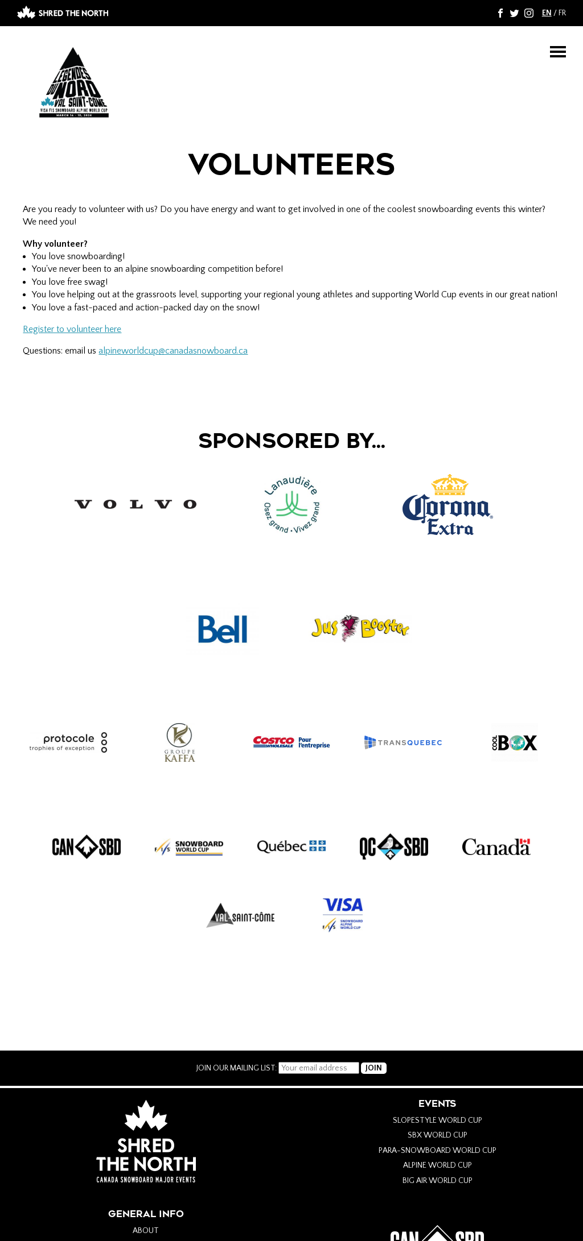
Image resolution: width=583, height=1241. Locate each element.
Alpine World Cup (437, 1165)
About (146, 1230)
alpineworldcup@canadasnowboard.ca (173, 351)
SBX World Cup (437, 1135)
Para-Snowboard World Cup (437, 1150)
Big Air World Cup (438, 1180)
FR (562, 13)
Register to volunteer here (72, 329)
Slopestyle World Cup (437, 1120)
